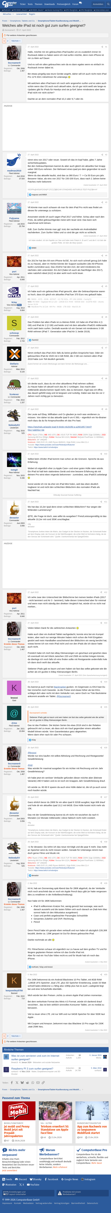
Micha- (98, 1058)
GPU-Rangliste (71, 10)
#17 (105, 797)
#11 (105, 502)
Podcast (7, 10)
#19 (105, 883)
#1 (106, 47)
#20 (105, 975)
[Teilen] (102, 47)
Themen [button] (38, 4)
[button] (13, 14)
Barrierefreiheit (78, 1203)
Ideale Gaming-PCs (55, 10)
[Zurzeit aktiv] (14, 329)
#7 (106, 348)
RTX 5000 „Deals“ (20, 10)
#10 (105, 454)
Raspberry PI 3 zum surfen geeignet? (32, 1068)
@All (30, 765)
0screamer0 (10, 30)
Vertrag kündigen (61, 1203)
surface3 (14, 1072)
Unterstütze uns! (102, 10)
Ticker (23, 4)
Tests (30, 4)
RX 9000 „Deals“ (37, 10)
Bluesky (37, 1179)
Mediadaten (28, 1203)
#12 (105, 592)
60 (80, 1137)
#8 (106, 378)
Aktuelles (7, 14)
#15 (105, 707)
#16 (105, 748)
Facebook (53, 1179)
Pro (19, 305)
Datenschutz (92, 1203)
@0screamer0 (64, 696)
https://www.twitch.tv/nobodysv (46, 447)
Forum (75, 4)
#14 (105, 682)
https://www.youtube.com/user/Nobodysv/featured (54, 445)
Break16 (14, 1062)
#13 (105, 623)
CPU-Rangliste (86, 10)
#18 (105, 842)
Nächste (15, 41)
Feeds (9, 1179)
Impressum (7, 1203)
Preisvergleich (63, 4)
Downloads (49, 4)
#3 (106, 202)
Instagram (89, 1179)
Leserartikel (21, 14)
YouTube (34, 1184)
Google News (71, 1179)
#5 (106, 286)
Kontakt (17, 1203)
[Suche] (108, 4)
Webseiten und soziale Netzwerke (46, 1062)
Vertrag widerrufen (44, 1203)
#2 (106, 155)
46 (43, 1137)
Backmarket (60, 687)
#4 (106, 256)
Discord (23, 1179)
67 (6, 1140)
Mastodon (11, 1184)
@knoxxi (32, 752)
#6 (106, 317)
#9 (106, 409)
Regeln (32, 14)
